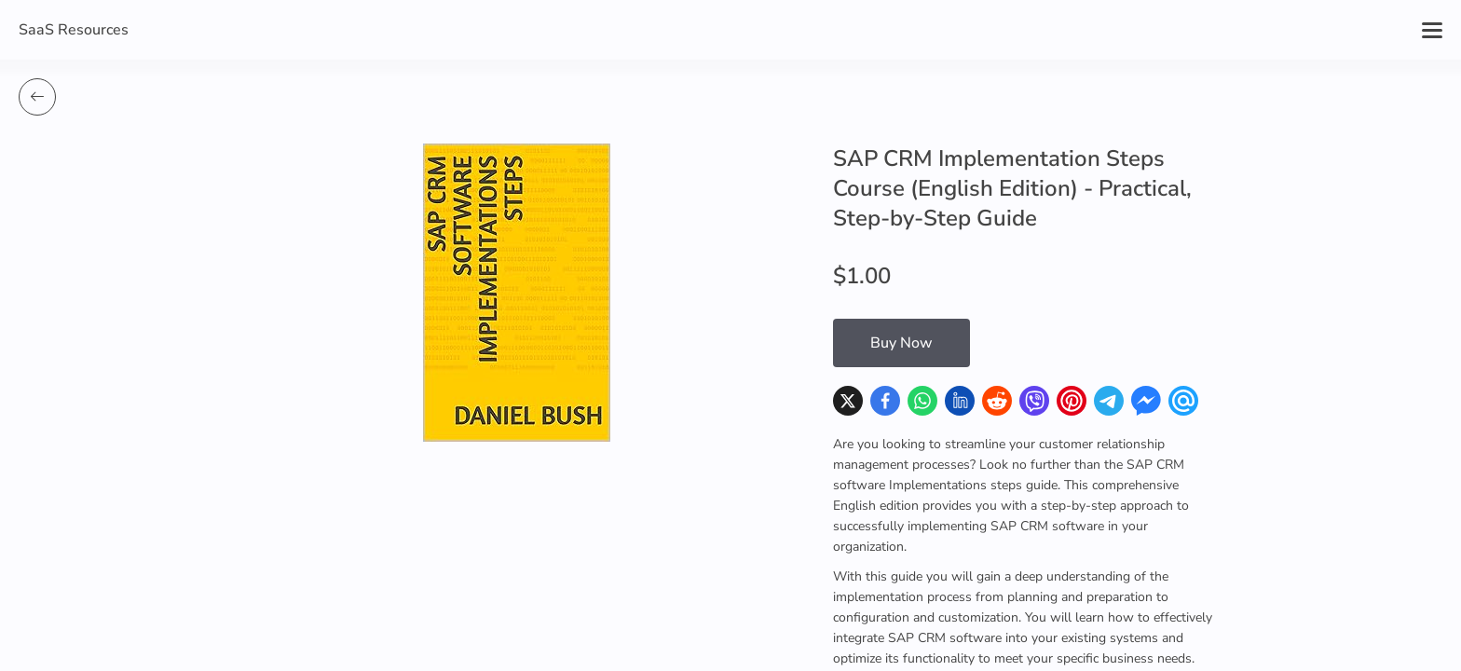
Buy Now (901, 343)
